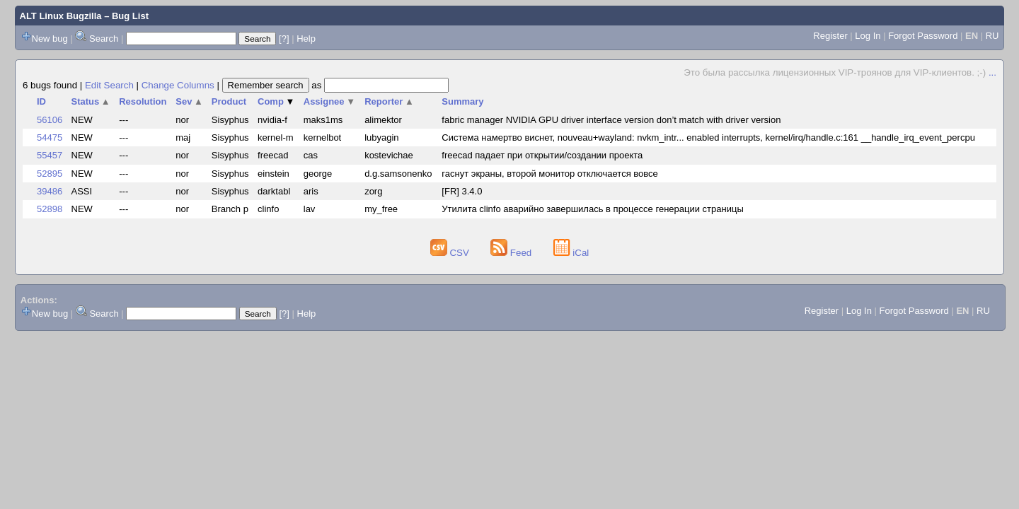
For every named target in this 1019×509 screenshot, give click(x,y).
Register (830, 35)
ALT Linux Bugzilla (61, 16)
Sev (189, 101)
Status (90, 101)
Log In (867, 35)
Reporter (389, 101)
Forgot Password (922, 35)
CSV (451, 252)
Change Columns (178, 85)
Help (306, 38)
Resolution (142, 101)
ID (41, 101)
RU (992, 35)
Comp (276, 101)
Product (229, 101)
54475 (49, 137)
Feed (512, 252)
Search (103, 38)
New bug (50, 38)
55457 (49, 155)
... (992, 72)
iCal (571, 252)
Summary (462, 101)
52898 (49, 209)
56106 (49, 120)
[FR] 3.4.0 (462, 191)
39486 (49, 191)
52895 (49, 173)
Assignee (329, 101)
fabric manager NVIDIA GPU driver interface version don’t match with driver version (611, 120)
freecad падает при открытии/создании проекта (542, 155)
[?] (284, 38)
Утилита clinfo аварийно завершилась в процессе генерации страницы (592, 209)
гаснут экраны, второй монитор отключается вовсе (549, 173)
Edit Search (109, 85)
